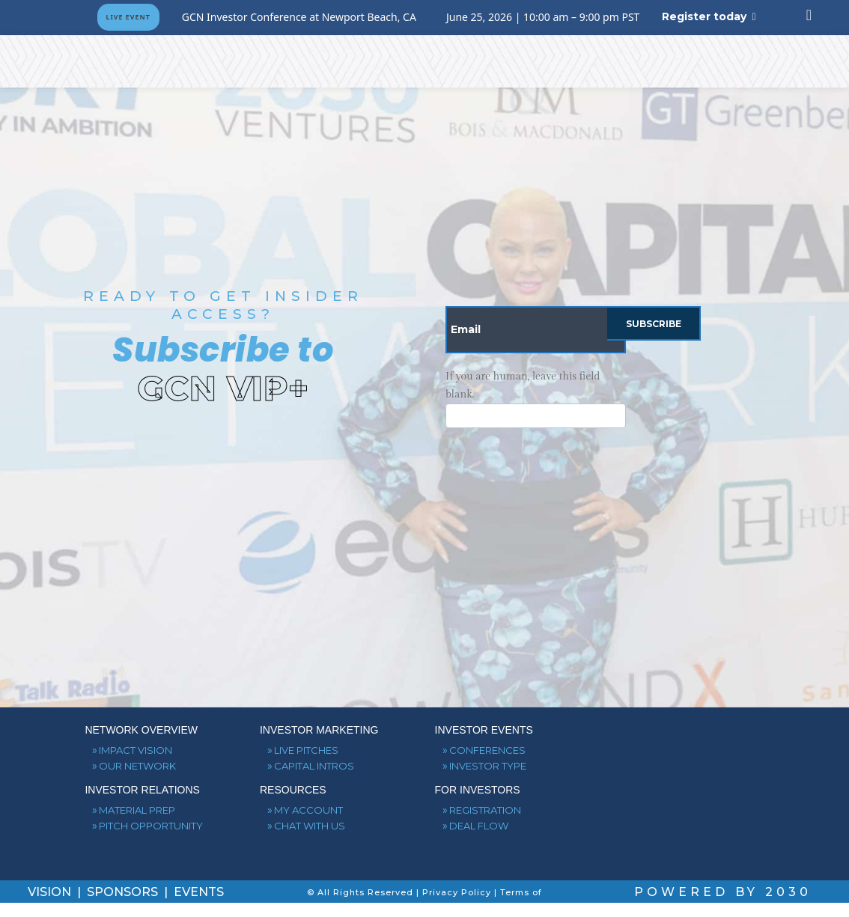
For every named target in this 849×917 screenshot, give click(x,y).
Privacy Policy (456, 892)
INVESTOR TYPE (487, 766)
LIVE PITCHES (306, 750)
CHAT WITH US (309, 826)
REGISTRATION (485, 810)
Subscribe (653, 323)
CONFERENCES (487, 750)
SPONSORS (124, 892)
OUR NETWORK (137, 766)
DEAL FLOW (478, 826)
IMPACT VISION (135, 750)
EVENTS (199, 892)
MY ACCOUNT (308, 810)
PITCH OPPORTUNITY (151, 826)
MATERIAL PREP (137, 810)
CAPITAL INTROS (314, 766)
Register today (704, 16)
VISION (51, 892)
